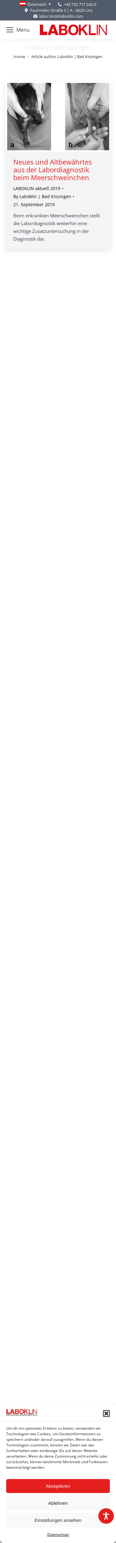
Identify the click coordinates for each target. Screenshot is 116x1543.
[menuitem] (35, 4)
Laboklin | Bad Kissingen (58, 47)
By (42, 196)
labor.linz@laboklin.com (58, 16)
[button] (106, 1413)
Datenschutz (58, 1534)
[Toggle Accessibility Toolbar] (106, 1516)
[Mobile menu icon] (18, 29)
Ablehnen (58, 1503)
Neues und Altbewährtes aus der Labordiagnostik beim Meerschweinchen (52, 169)
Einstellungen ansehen (58, 1520)
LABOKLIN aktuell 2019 (36, 188)
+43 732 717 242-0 (80, 4)
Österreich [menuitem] (36, 4)
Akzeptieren (58, 1486)
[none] (35, 4)
